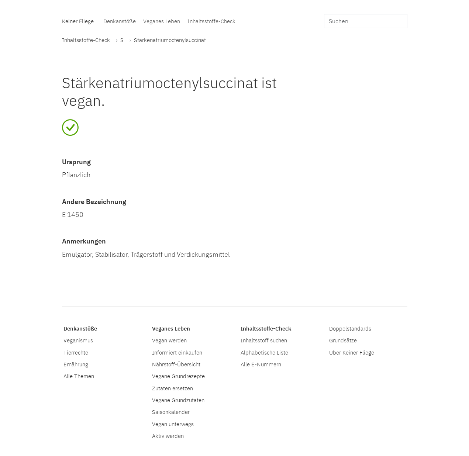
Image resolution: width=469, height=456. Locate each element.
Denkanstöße (119, 21)
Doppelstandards (350, 328)
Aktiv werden (168, 435)
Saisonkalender (171, 411)
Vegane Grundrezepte (178, 376)
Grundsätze (343, 340)
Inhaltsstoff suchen (264, 340)
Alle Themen (78, 376)
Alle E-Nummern (261, 364)
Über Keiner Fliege (351, 352)
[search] (365, 21)
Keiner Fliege (78, 21)
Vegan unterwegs (173, 424)
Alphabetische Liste (264, 352)
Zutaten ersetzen (172, 388)
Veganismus (78, 340)
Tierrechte (75, 352)
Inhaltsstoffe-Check (211, 21)
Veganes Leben (161, 21)
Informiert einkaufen (177, 352)
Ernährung (75, 364)
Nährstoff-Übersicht (176, 364)
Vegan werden (169, 340)
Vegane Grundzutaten (178, 400)
